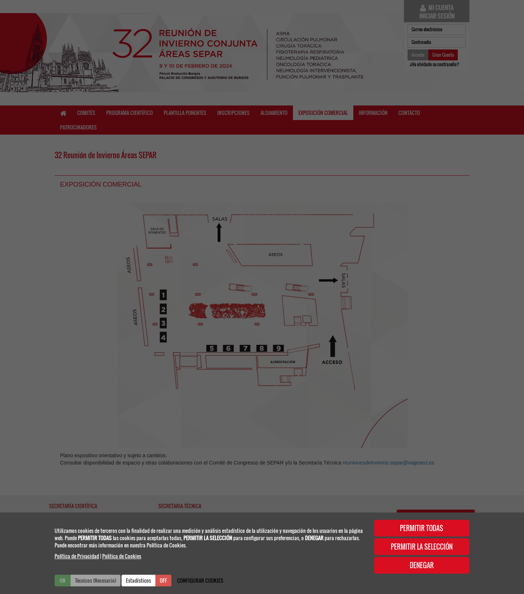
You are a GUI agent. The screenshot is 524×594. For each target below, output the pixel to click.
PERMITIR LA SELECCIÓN (422, 546)
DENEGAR (422, 565)
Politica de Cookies (121, 556)
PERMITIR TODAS (421, 528)
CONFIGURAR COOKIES (200, 580)
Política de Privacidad (77, 556)
